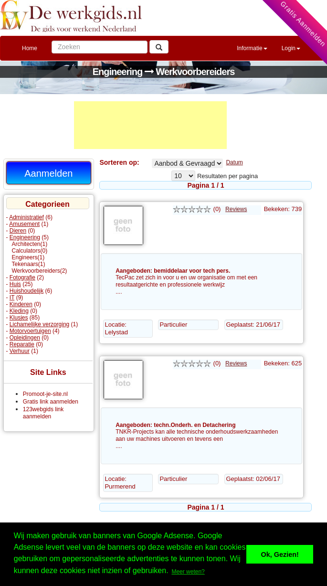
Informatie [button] (252, 48)
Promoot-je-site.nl (45, 394)
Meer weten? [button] (187, 571)
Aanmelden (48, 173)
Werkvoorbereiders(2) (39, 270)
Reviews (236, 209)
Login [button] (291, 48)
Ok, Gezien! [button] (280, 554)
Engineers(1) (28, 257)
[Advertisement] (150, 125)
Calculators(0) (30, 250)
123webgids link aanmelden (43, 413)
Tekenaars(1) (28, 264)
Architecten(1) (30, 244)
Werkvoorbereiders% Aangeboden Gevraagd (187, 163)
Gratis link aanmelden (50, 401)
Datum (234, 162)
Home (29, 48)
